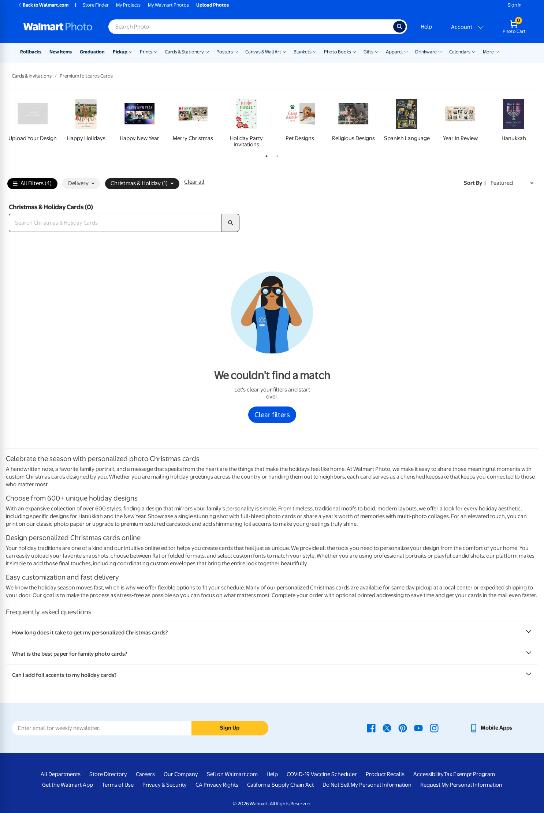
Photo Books (337, 52)
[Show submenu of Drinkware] (440, 51)
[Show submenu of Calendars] (474, 51)
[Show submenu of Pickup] (130, 51)
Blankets (303, 52)
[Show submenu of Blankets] (315, 51)
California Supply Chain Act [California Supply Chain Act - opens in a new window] (280, 785)
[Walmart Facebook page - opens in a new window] (371, 727)
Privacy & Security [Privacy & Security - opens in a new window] (164, 785)
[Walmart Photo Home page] (58, 26)
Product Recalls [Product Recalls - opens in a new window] (385, 774)
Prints (146, 52)
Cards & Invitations (32, 76)
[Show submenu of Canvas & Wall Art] (284, 51)
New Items (60, 52)
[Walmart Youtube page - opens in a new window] (418, 727)
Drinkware (426, 52)
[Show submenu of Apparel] (406, 51)
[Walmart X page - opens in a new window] (387, 727)
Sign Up (229, 727)
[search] (230, 223)
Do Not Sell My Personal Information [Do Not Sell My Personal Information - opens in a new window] (367, 785)
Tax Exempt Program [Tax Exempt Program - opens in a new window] (469, 774)
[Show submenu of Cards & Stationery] (207, 51)
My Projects (128, 5)
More (488, 52)
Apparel (394, 52)
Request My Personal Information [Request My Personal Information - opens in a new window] (461, 785)
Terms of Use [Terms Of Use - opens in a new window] (118, 785)
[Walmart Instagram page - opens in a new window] (434, 727)
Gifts (368, 52)
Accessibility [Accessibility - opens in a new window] (428, 774)
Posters (224, 52)
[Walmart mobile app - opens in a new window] (490, 727)
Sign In (514, 5)
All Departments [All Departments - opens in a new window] (61, 774)
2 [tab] (276, 154)
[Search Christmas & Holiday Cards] (115, 223)
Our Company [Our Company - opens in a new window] (181, 774)
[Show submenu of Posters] (236, 51)
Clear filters (272, 415)
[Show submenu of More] (497, 51)
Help (426, 26)
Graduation (92, 52)
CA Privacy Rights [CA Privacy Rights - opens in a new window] (216, 785)
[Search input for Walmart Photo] (250, 26)
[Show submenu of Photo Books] (354, 51)
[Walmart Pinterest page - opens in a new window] (402, 727)
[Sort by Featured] (512, 183)
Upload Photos (212, 5)
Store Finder (96, 5)
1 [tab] (265, 154)
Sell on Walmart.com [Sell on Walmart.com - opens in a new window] (232, 774)
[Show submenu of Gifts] (377, 51)
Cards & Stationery (184, 52)
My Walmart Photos (168, 5)
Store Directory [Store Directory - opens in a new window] (108, 774)
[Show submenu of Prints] (155, 51)
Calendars (459, 52)
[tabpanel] (32, 121)
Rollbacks (30, 52)
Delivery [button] (81, 183)
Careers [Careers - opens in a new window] (145, 774)
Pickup (120, 52)
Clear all (194, 182)
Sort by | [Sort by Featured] (475, 183)
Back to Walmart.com (43, 5)
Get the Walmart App (67, 785)
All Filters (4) (32, 184)
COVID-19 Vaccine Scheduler (322, 774)
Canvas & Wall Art (263, 52)
